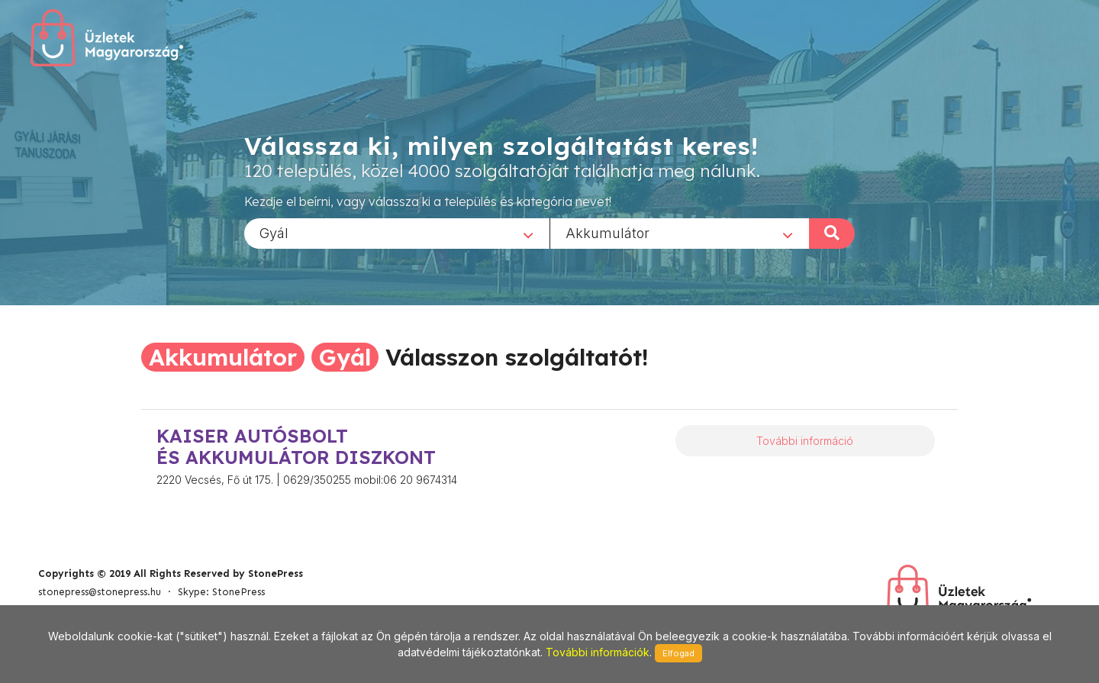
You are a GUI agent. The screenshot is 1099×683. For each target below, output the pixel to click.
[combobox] (397, 232)
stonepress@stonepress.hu (99, 592)
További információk (597, 652)
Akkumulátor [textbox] (607, 232)
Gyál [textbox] (273, 232)
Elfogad (678, 653)
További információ (804, 440)
